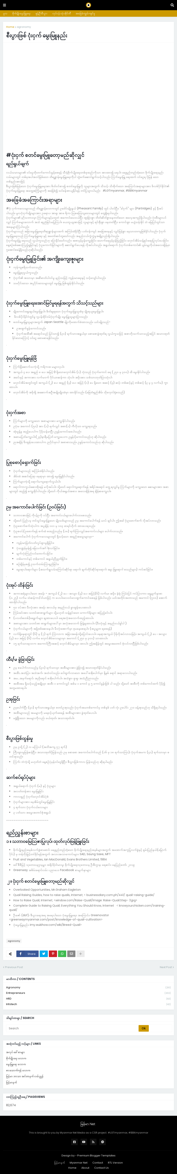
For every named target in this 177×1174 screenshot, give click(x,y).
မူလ (5, 13)
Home (10, 27)
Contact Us (101, 1168)
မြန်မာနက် (11, 1082)
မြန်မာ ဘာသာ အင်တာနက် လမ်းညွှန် (25, 1076)
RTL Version (115, 1163)
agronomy (24, 27)
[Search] (73, 1028)
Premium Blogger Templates (96, 1155)
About (85, 1168)
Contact (97, 1163)
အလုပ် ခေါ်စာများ (15, 1052)
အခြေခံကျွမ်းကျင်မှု (85, 13)
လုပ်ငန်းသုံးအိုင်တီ (61, 13)
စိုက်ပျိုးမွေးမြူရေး (21, 13)
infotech (88, 1004)
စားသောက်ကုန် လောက (18, 1070)
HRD (88, 999)
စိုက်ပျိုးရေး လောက (16, 1058)
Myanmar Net (78, 1163)
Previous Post (14, 967)
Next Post (166, 967)
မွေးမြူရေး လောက (16, 1064)
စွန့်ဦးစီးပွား (41, 13)
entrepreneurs (88, 993)
